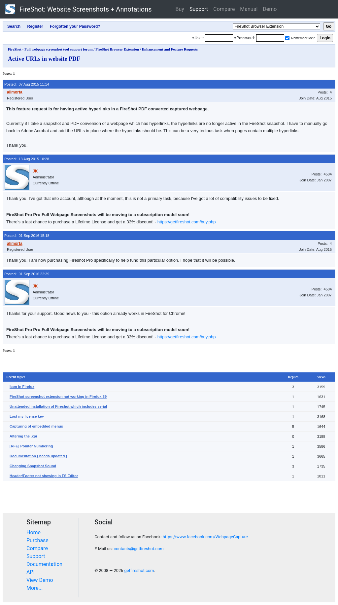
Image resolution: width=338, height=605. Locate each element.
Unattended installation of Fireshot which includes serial (58, 406)
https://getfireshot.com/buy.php (186, 221)
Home (33, 532)
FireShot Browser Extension (117, 49)
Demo (270, 9)
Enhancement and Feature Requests (170, 49)
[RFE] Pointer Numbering (31, 446)
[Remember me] (287, 38)
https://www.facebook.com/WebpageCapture (205, 536)
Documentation (44, 564)
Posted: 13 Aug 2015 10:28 (26, 159)
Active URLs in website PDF (44, 59)
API (30, 572)
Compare (224, 9)
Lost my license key (27, 416)
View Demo (39, 580)
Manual (248, 9)
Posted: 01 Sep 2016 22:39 (26, 274)
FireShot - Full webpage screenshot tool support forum (50, 49)
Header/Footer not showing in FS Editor (44, 476)
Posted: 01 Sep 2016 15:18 (26, 236)
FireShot (78, 9)
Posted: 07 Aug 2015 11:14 (26, 84)
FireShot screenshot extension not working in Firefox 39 (58, 396)
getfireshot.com (139, 570)
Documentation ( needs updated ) (38, 456)
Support (198, 9)
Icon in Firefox (22, 387)
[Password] (270, 38)
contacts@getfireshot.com (138, 548)
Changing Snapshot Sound (33, 466)
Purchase (37, 540)
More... (34, 588)
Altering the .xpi (23, 436)
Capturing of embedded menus (36, 426)
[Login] (219, 38)
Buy (180, 9)
